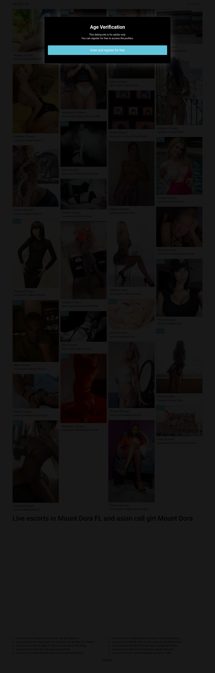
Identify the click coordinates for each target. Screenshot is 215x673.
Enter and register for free (107, 50)
